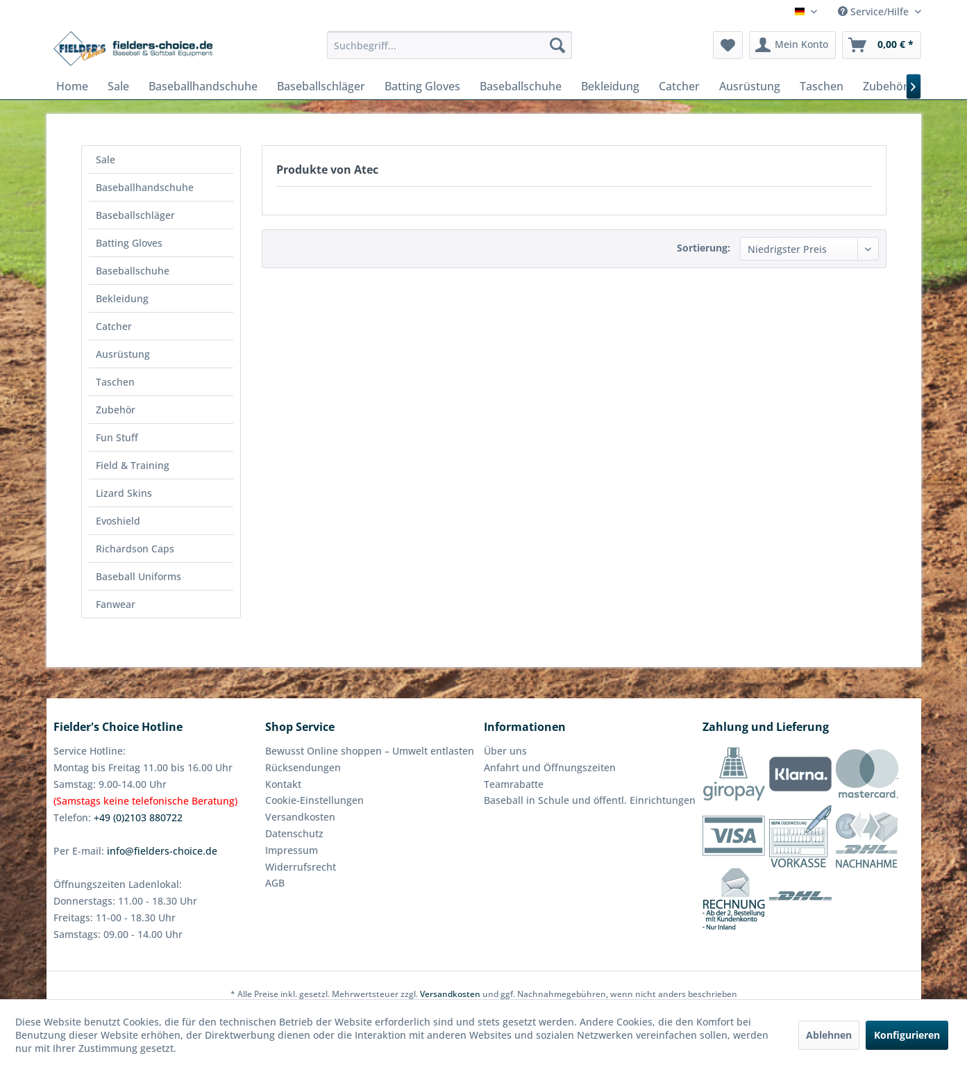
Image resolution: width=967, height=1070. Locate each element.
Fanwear (115, 604)
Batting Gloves (129, 242)
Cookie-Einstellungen (314, 800)
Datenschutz (294, 833)
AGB (275, 882)
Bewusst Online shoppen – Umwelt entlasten (369, 750)
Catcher (114, 326)
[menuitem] (449, 45)
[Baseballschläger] (321, 86)
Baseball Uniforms (138, 576)
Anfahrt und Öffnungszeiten (550, 767)
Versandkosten (300, 816)
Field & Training (132, 465)
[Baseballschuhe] (520, 86)
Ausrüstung (123, 354)
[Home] (72, 86)
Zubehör (115, 409)
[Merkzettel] (728, 45)
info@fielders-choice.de (162, 850)
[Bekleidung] (610, 86)
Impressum (291, 850)
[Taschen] (821, 86)
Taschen (115, 381)
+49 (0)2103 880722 (138, 817)
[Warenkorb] (881, 45)
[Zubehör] (885, 86)
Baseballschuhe (132, 270)
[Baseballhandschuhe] (203, 86)
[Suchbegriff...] (449, 45)
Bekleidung (122, 298)
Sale (105, 159)
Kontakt (283, 784)
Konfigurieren (907, 1035)
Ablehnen (829, 1035)
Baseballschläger (135, 215)
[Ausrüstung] (749, 86)
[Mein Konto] (792, 45)
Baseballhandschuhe (145, 187)
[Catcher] (679, 86)
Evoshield (118, 520)
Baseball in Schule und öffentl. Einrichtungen (590, 800)
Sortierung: (703, 247)
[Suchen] (557, 45)
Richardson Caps (135, 548)
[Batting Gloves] (422, 86)
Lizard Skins (124, 493)
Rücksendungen (303, 767)
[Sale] (118, 86)
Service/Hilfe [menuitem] (874, 11)
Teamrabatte (514, 784)
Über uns (505, 750)
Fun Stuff (117, 437)
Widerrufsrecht (300, 866)
